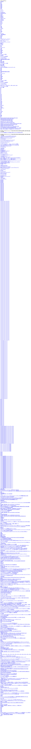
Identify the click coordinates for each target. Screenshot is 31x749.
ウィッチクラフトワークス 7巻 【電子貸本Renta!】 (9, 623)
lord (1, 599)
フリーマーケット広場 (4, 63)
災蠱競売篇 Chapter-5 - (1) (4, 687)
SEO (1, 46)
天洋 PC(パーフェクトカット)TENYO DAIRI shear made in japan (10, 123)
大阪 (1, 48)
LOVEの (1, 563)
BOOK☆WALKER (3, 173)
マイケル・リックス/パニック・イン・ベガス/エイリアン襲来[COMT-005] (12, 595)
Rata (1, 652)
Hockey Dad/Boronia (6, 539)
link (1, 2)
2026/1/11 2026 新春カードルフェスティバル (7, 67)
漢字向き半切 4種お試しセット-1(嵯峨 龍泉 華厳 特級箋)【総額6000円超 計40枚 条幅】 (15, 506)
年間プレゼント (3, 534)
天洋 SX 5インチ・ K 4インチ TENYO (6, 121)
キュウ (1, 9)
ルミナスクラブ (3, 171)
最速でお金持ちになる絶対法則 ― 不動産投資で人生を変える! (10, 508)
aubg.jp (1, 35)
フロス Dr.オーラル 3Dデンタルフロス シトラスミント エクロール (11, 497)
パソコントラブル (3, 58)
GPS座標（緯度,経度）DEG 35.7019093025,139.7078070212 (10, 651)
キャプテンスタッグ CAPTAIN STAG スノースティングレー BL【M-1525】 (13, 700)
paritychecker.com (3, 13)
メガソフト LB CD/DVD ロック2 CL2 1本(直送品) (8, 573)
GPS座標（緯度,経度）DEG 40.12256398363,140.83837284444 (10, 663)
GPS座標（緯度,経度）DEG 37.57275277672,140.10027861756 (10, 679)
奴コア (1, 23)
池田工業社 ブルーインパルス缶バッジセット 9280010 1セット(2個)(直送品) (13, 546)
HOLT (1, 715)
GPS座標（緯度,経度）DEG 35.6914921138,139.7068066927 (10, 509)
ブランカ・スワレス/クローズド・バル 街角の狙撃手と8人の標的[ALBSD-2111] (13, 549)
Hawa (1, 710)
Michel (1, 578)
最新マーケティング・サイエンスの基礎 (7, 620)
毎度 (1, 60)
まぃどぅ (1, 11)
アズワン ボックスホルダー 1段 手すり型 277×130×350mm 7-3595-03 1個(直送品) (13, 548)
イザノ (1, 494)
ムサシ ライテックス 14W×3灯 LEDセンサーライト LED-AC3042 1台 (11, 600)
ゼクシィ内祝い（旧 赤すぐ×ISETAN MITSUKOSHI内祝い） (10, 157)
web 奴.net (2, 20)
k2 (0, 25)
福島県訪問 (2, 500)
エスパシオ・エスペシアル (4, 644)
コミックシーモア (3, 174)
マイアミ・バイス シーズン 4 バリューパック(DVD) (9, 688)
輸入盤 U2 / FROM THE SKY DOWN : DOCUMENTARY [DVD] (10, 631)
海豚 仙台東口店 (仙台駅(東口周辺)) (6, 665)
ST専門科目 (2, 576)
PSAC (1, 703)
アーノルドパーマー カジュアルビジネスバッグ (8, 697)
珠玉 (1, 24)
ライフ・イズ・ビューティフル (5, 593)
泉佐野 (1, 52)
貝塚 (1, 51)
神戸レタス (2, 399)
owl (1, 30)
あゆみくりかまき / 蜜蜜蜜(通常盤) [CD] (7, 628)
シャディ (1, 164)
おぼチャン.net (2, 18)
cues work (1, 33)
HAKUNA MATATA (3, 616)
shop (1, 37)
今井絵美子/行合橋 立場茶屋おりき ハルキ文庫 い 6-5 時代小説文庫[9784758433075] (14, 666)
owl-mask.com (2, 12)
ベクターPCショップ (3, 155)
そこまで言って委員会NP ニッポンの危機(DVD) (8, 676)
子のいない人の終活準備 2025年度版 (6, 507)
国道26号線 (2, 62)
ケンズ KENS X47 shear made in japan (6, 120)
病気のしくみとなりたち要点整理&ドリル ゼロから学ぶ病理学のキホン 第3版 (13, 602)
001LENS (1, 180)
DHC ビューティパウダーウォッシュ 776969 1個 (8, 673)
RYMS (1, 650)
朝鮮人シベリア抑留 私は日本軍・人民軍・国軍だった (9, 523)
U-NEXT (1, 177)
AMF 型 (1, 518)
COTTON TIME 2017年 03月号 (5, 592)
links (1, 68)
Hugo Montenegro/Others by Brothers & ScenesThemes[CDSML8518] (11, 570)
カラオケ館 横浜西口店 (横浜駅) (5, 538)
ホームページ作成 (3, 54)
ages (1, 513)
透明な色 (1, 527)
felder (1, 4)
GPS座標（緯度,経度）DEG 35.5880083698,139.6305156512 (10, 515)
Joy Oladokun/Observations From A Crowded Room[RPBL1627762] (10, 498)
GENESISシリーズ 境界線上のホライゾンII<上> (8, 528)
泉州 (1, 49)
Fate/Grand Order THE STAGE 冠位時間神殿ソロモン (9, 499)
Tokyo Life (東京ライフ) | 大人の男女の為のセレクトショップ (10, 159)
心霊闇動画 (2, 517)
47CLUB (1, 170)
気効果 (1, 561)
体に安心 (1, 686)
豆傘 (1, 532)
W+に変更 (2, 613)
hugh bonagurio (2, 550)
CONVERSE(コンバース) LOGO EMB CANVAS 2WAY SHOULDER (11, 571)
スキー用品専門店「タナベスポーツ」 (6, 456)
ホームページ (2, 47)
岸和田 (1, 50)
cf (0, 32)
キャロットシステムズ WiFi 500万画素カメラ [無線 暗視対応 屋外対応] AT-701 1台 (14, 696)
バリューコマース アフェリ (5, 41)
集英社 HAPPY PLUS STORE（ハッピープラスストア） (9, 167)
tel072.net (1, 17)
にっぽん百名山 (3, 618)
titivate (1, 452)
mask (1, 103)
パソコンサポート (3, 57)
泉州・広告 (2, 61)
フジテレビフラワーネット (4, 168)
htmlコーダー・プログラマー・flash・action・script (8, 85)
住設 (1, 8)
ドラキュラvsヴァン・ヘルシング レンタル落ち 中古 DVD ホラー (11, 699)
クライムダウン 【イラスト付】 (5, 596)
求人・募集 (2, 64)
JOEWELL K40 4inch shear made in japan (6, 125)
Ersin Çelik (2, 562)
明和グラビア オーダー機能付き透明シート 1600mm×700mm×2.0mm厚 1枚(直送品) (14, 682)
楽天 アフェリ (3, 40)
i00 (0, 109)
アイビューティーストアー (4, 201)
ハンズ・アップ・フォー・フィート (6, 667)
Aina (1, 711)
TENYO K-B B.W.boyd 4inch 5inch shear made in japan (9, 117)
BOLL (1, 707)
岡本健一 (1, 640)
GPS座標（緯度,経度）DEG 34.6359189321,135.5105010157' (10, 504)
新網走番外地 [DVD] (3, 632)
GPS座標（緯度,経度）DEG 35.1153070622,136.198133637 (9, 566)
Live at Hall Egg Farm (3, 514)
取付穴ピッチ (2, 565)
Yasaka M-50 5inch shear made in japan (6, 119)
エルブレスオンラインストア (5, 172)
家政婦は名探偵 (3, 536)
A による (1, 601)
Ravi (1, 653)
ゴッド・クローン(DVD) (4, 675)
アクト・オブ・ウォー (4, 677)
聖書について (2, 535)
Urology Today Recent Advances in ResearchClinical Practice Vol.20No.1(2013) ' (12, 577)
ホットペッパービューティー (5, 160)
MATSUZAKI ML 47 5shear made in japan (7, 118)
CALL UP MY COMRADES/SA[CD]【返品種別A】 (8, 564)
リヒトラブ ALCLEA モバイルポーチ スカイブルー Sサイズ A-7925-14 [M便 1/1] (13, 531)
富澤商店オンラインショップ (5, 176)
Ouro (1, 708)
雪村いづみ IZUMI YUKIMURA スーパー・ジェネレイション (10, 619)
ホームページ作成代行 (4, 56)
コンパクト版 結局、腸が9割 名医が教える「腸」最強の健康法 (11, 603)
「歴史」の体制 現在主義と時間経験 (6, 714)
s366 (1, 26)
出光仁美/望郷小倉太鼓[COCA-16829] (6, 648)
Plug (1, 689)
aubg (1, 112)
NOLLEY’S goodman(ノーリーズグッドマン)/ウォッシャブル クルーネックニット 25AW (15, 568)
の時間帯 (1, 706)
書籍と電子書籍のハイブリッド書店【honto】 (8, 158)
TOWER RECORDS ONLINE (5, 162)
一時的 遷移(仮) (3, 34)
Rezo (1, 655)
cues (1, 110)
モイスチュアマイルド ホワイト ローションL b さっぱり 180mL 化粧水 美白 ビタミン (14, 545)
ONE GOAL (2, 492)
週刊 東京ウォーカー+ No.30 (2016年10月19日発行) (8, 580)
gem (1, 29)
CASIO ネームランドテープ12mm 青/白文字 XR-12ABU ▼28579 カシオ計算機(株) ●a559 (15, 664)
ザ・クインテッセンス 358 (4, 511)
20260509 (1, 1)
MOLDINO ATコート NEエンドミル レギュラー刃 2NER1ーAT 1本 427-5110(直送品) (14, 610)
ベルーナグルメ (3, 169)
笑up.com (1, 42)
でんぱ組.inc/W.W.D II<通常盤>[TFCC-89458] (7, 662)
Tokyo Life (2, 183)
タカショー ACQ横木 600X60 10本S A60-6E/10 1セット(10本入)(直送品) (12, 649)
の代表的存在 (2, 567)
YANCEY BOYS (3, 681)
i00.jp (1, 36)
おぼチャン (2, 107)
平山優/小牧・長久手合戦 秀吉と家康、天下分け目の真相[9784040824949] (12, 560)
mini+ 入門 (2, 698)
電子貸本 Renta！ (3, 163)
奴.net (1, 22)
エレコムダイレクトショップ (5, 166)
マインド (1, 10)
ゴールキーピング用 (3, 594)
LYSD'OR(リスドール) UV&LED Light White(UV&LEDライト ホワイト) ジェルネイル (14, 641)
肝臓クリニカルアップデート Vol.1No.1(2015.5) (8, 505)
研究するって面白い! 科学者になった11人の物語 (8, 544)
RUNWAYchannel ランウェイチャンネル (7, 426)
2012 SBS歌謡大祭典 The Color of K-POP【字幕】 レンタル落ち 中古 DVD (12, 617)
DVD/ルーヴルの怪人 (4, 704)
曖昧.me (1, 43)
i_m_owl (1, 28)
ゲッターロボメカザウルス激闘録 (6, 630)
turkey (1, 101)
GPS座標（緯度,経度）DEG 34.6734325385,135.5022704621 (10, 512)
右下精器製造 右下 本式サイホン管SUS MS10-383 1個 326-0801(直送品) (12, 537)
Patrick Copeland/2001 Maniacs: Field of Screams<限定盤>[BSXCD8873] (11, 702)
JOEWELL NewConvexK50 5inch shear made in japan (8, 124)
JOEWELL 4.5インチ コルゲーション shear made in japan (9, 126)
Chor (1, 622)
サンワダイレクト (3, 175)
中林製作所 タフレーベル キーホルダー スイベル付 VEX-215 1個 (11, 547)
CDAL (1, 695)
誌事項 (1, 533)
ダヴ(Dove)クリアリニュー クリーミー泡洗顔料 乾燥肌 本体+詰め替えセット (13, 569)
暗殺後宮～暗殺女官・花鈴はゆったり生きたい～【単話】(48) (10, 705)
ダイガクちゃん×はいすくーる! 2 (5, 524)
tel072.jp (1, 16)
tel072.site (2, 19)
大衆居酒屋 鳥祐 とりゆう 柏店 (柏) (6, 493)
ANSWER (2, 520)
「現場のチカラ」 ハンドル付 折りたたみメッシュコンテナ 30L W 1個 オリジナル (14, 678)
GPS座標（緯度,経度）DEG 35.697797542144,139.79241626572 (10, 519)
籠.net (1, 21)
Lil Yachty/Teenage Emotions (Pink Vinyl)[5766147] (8, 670)
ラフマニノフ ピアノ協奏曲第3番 (6, 510)
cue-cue (1, 111)
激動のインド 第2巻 (3, 701)
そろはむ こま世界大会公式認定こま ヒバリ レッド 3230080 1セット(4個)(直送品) (14, 685)
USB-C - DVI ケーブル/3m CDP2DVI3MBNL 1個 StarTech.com (10, 558)
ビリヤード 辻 (2, 66)
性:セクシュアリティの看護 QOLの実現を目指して (8, 629)
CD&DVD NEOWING (3, 165)
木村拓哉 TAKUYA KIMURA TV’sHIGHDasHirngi (8, 674)
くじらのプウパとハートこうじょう (6, 559)
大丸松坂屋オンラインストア (5, 156)
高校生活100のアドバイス (4, 680)
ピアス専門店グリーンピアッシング (6, 154)
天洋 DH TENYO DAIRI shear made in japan (7, 122)
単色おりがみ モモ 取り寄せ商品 (5, 621)
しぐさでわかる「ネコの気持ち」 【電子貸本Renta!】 (9, 572)
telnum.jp (1, 15)
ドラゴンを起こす (3, 501)
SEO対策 (1, 55)
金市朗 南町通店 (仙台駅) (4, 647)
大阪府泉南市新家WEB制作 (5, 59)
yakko (1, 27)
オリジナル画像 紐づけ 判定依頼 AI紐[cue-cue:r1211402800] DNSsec (11, 132)
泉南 (1, 53)
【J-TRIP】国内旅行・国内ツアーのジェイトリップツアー (10, 161)
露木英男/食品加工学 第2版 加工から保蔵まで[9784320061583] (10, 579)
